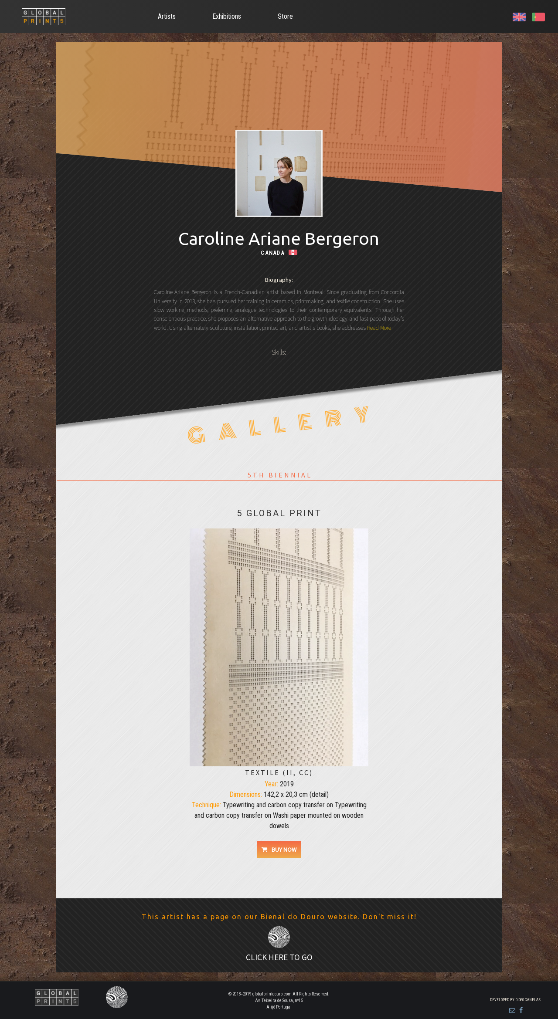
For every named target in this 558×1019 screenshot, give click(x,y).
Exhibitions (226, 16)
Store (285, 16)
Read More (378, 328)
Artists (167, 16)
